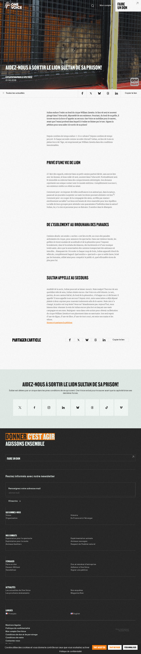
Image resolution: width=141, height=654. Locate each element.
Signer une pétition (79, 570)
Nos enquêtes (77, 590)
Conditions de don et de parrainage (21, 635)
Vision (8, 515)
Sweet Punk (124, 631)
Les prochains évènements (17, 593)
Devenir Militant (13, 567)
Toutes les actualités (14, 93)
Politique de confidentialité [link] (70, 651)
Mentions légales (13, 625)
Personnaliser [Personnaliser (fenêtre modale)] (130, 647)
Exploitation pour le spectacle (19, 538)
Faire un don (11, 564)
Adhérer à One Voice (80, 567)
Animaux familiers (13, 544)
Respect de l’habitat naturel (83, 544)
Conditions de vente (15, 638)
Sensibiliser (11, 570)
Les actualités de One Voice (18, 590)
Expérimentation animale (82, 538)
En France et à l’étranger (82, 518)
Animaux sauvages (79, 541)
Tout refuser (114, 647)
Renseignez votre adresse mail (24, 489)
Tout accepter (99, 647)
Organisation (11, 518)
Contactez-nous (13, 641)
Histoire (74, 515)
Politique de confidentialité (18, 628)
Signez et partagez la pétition (59, 323)
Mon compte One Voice (16, 631)
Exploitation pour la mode (17, 541)
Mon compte (105, 5)
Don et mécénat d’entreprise (83, 564)
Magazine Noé (77, 593)
